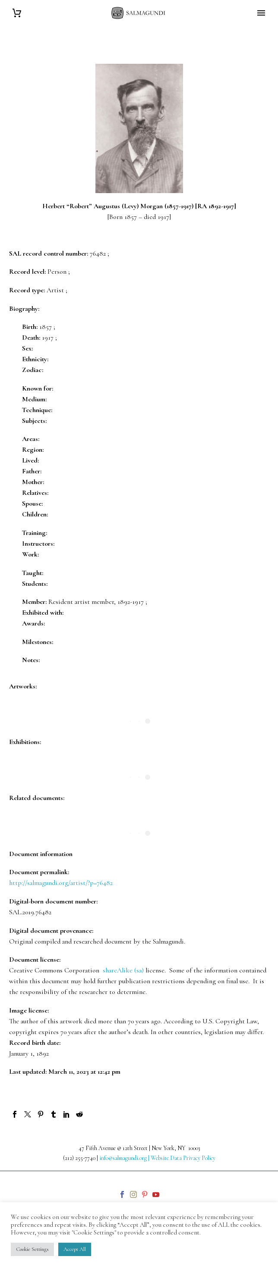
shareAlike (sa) (123, 970)
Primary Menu (261, 13)
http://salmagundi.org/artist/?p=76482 (61, 882)
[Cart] (17, 13)
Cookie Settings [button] (32, 1249)
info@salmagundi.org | (125, 1158)
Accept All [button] (74, 1249)
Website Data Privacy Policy (183, 1158)
